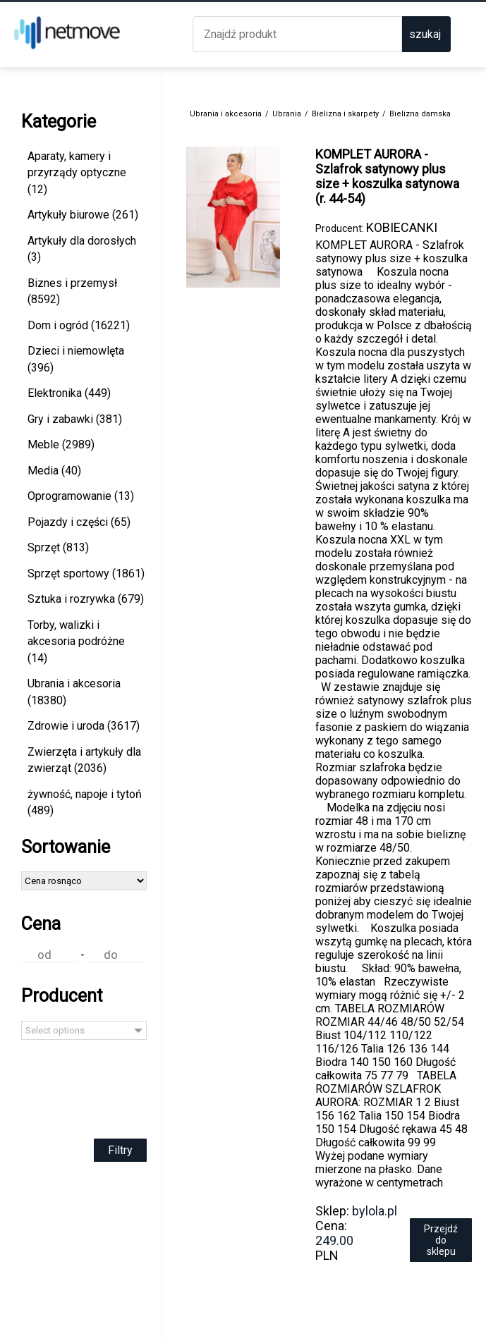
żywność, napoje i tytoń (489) (85, 802)
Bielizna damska (420, 113)
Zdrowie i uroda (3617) (84, 725)
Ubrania (286, 113)
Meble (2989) (61, 444)
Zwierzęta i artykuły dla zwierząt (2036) (84, 760)
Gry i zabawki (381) (75, 419)
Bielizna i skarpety (345, 113)
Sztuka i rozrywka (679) (86, 599)
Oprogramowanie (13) (81, 496)
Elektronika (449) (69, 393)
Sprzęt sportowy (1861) (86, 573)
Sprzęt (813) (58, 547)
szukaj (425, 34)
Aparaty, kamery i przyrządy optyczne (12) (77, 172)
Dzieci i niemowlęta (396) (76, 359)
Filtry (120, 1150)
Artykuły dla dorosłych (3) (82, 249)
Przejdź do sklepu (441, 1240)
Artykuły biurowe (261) (83, 214)
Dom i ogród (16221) (79, 325)
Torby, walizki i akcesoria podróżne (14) (76, 641)
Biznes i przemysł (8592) (72, 291)
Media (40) (54, 470)
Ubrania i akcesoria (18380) (74, 692)
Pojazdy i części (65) (79, 522)
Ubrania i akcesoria (226, 113)
